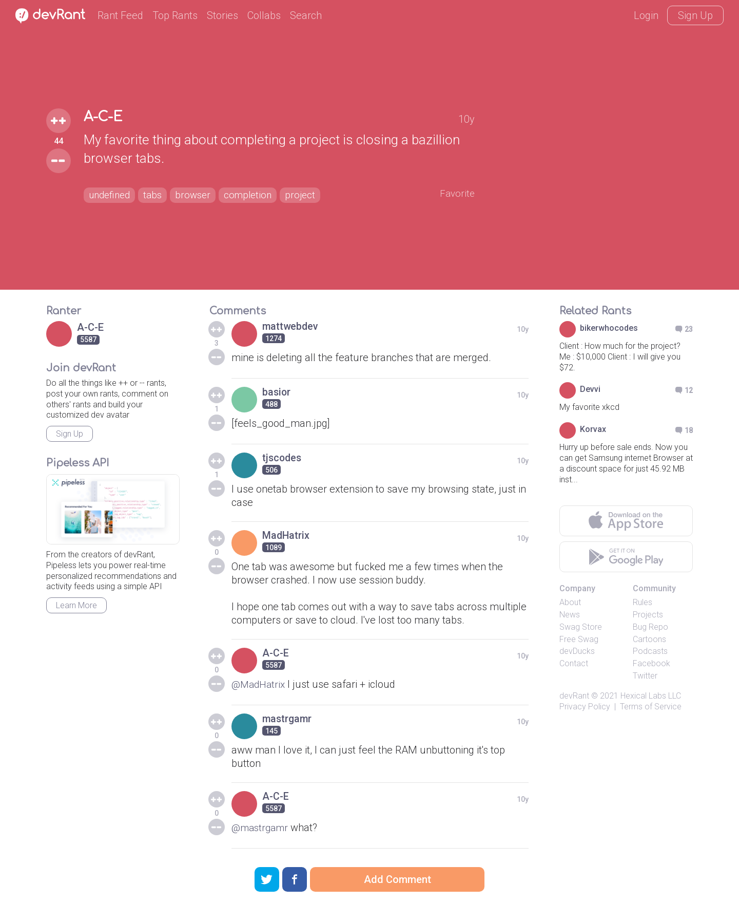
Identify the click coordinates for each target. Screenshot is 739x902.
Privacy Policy (584, 706)
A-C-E (105, 116)
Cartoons (649, 639)
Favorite (456, 193)
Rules (642, 602)
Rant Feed (120, 15)
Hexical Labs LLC (650, 696)
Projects (648, 614)
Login (646, 15)
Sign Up (695, 15)
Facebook (651, 663)
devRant (574, 696)
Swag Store (580, 627)
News (569, 614)
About (570, 602)
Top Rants (175, 15)
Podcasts (650, 651)
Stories (222, 15)
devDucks (577, 651)
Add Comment (397, 879)
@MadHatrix (259, 684)
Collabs (264, 15)
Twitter (645, 676)
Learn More (76, 605)
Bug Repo (650, 627)
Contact (573, 663)
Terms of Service (651, 706)
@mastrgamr (261, 827)
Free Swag (578, 639)
